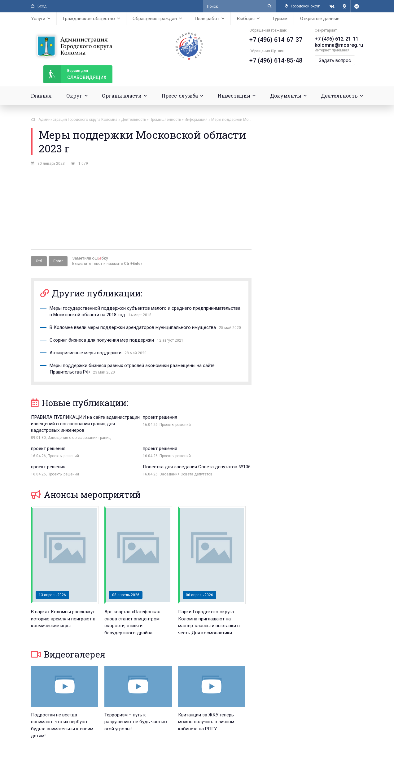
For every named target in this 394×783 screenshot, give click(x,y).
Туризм (279, 18)
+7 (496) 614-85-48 (275, 60)
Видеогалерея (68, 661)
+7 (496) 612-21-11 (336, 39)
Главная (41, 95)
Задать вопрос (335, 60)
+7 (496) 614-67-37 (275, 39)
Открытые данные (319, 18)
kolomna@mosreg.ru (339, 45)
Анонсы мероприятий (86, 501)
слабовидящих (74, 74)
